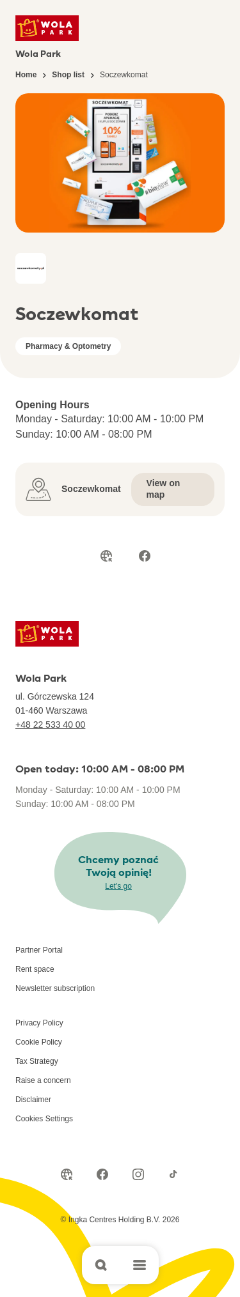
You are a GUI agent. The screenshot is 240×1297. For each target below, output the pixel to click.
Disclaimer (33, 1099)
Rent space (34, 969)
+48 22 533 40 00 (50, 724)
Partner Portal (39, 950)
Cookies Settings (44, 1118)
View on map (163, 489)
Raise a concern (43, 1080)
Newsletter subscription (55, 988)
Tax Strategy (36, 1061)
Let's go (118, 886)
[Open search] (101, 1265)
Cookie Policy (38, 1042)
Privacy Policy (39, 1022)
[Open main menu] (139, 1265)
